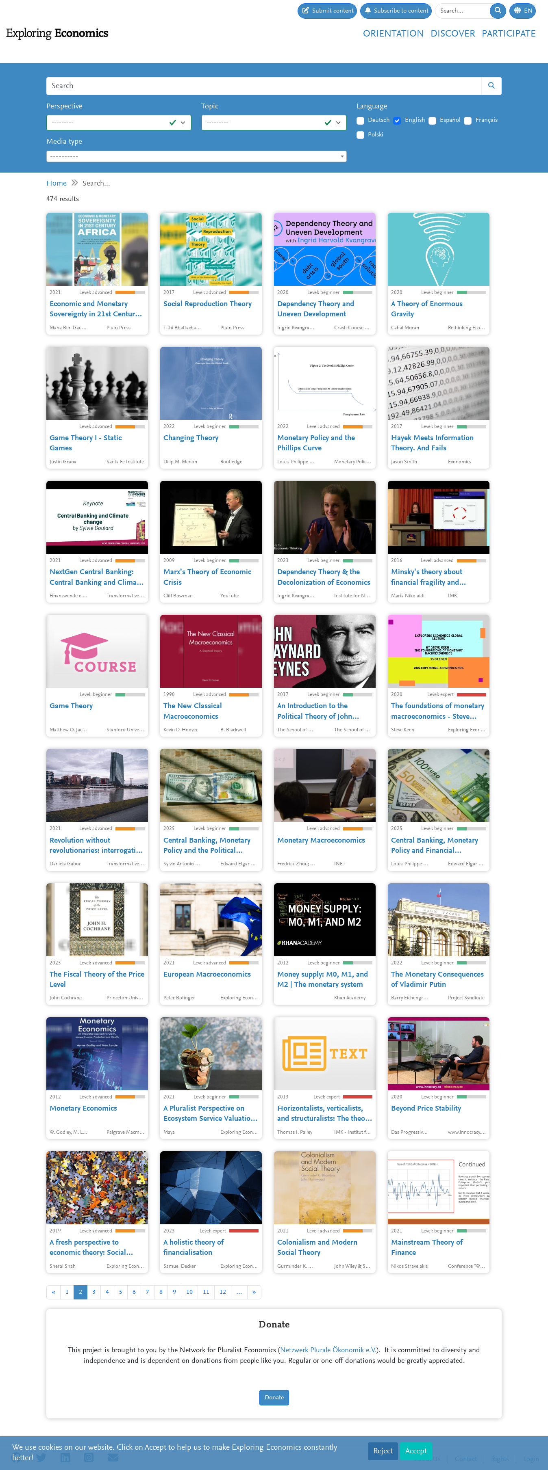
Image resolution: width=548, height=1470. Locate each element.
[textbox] (196, 156)
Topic (209, 106)
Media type (64, 142)
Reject (383, 1451)
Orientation (393, 34)
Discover (453, 34)
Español (450, 120)
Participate (509, 34)
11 (206, 1292)
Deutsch (379, 120)
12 (223, 1292)
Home (56, 184)
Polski (375, 135)
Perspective (64, 106)
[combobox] (196, 156)
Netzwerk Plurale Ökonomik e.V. (328, 1350)
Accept (416, 1451)
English (415, 120)
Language (372, 106)
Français (487, 120)
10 (189, 1292)
